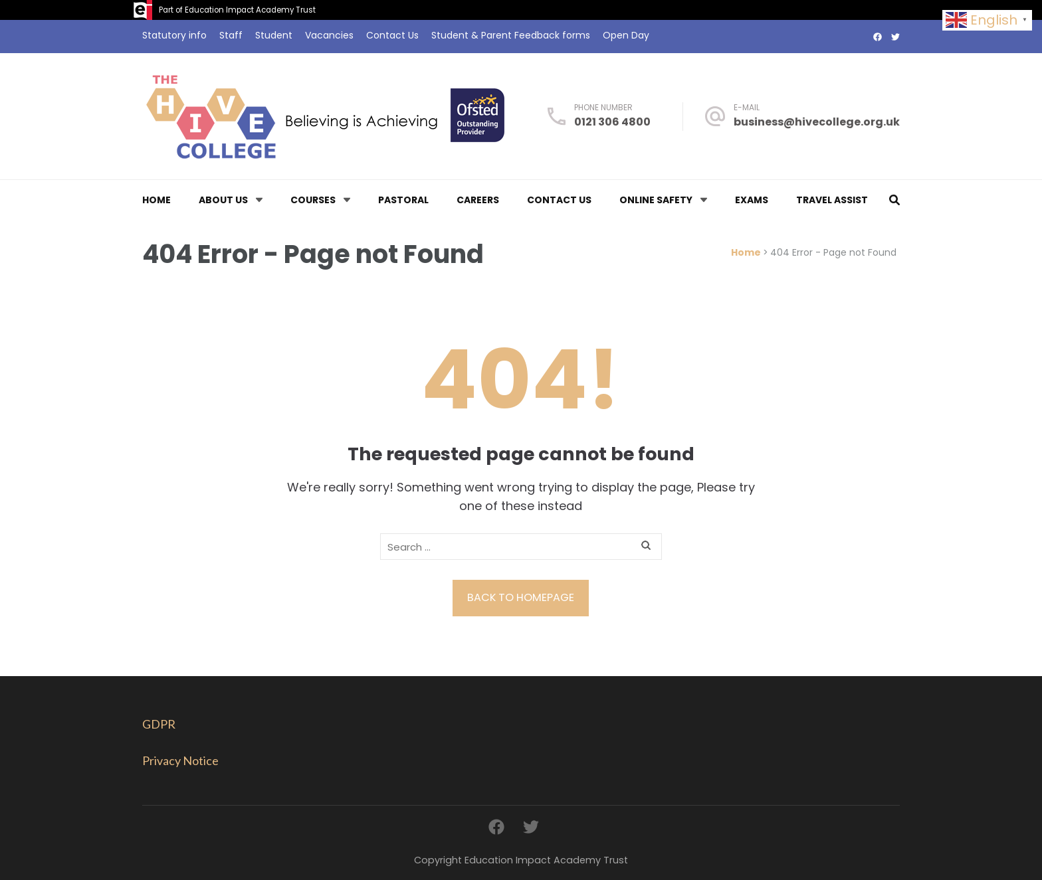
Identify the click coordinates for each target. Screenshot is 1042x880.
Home (156, 200)
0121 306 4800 (612, 122)
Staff (231, 35)
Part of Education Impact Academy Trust (237, 10)
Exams (751, 200)
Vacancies (329, 35)
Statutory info (174, 35)
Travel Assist (832, 200)
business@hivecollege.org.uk (817, 122)
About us (223, 200)
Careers (478, 200)
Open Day (626, 35)
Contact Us (392, 35)
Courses (313, 200)
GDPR (158, 724)
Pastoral (403, 200)
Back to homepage (520, 597)
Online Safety (655, 200)
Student (273, 35)
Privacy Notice (180, 760)
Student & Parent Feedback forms (510, 35)
